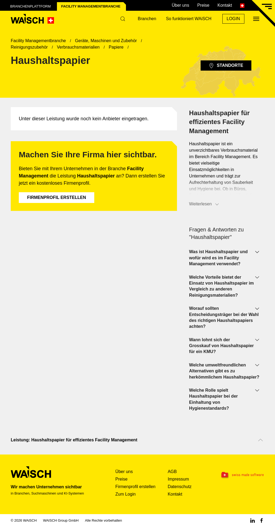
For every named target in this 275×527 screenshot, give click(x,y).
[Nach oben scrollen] (260, 440)
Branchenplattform (30, 6)
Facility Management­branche (91, 6)
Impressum (178, 479)
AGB (172, 471)
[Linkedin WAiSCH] (252, 520)
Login (233, 18)
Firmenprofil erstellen (56, 197)
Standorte (226, 65)
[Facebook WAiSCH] (261, 520)
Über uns (180, 5)
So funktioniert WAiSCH (188, 18)
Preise (203, 5)
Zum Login (125, 494)
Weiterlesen (204, 204)
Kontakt (225, 5)
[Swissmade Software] (242, 475)
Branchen (147, 18)
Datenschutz (179, 486)
